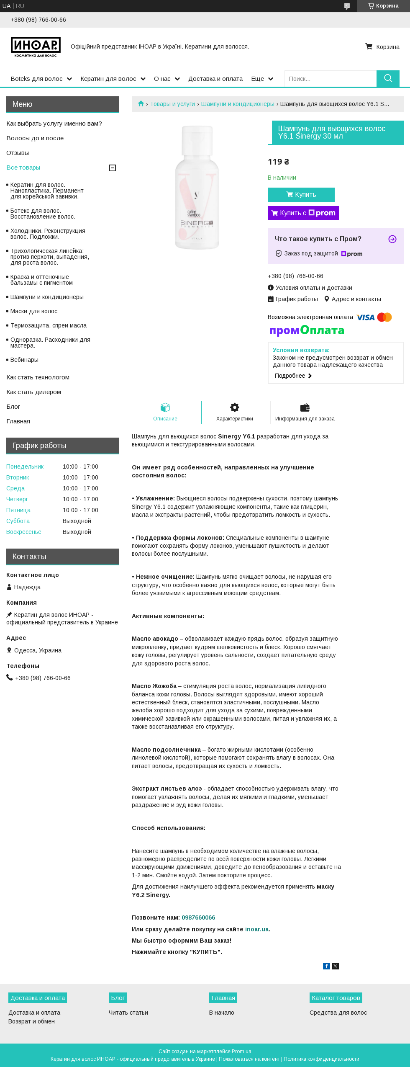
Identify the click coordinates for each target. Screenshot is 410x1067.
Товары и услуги (172, 104)
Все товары (23, 167)
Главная (18, 421)
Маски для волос (33, 311)
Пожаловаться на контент (249, 1059)
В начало (221, 1012)
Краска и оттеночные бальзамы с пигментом (41, 279)
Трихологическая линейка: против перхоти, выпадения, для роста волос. (49, 256)
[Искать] (388, 78)
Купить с (308, 213)
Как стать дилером (33, 391)
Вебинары (24, 359)
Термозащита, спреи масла (48, 325)
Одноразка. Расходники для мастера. (50, 342)
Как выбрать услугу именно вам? (54, 123)
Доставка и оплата (215, 78)
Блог (13, 406)
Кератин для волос (108, 78)
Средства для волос (338, 1012)
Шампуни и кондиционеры (237, 104)
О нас (162, 78)
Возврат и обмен (31, 1021)
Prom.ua (241, 1051)
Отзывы (17, 152)
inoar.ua (257, 929)
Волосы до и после (35, 138)
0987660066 (198, 917)
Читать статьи (128, 1012)
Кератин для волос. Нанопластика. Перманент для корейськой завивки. (47, 190)
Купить (305, 194)
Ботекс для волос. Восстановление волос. (42, 213)
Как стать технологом (37, 377)
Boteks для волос (36, 78)
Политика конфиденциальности (321, 1059)
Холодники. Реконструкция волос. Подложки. (47, 233)
